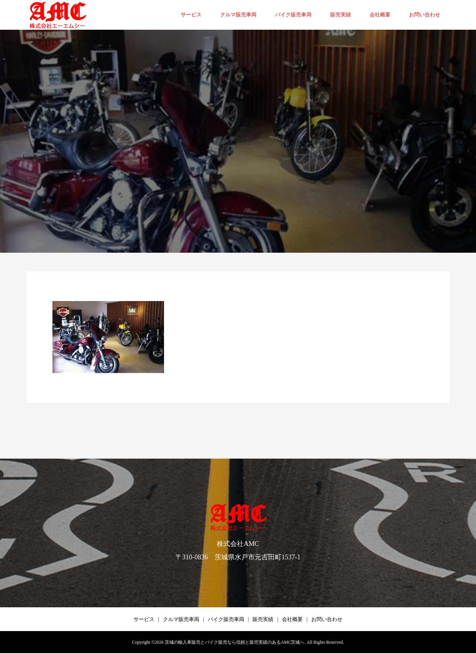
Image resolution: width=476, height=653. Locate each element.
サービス (191, 14)
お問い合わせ (424, 14)
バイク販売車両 (293, 14)
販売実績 (340, 14)
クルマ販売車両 (238, 14)
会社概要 (380, 14)
